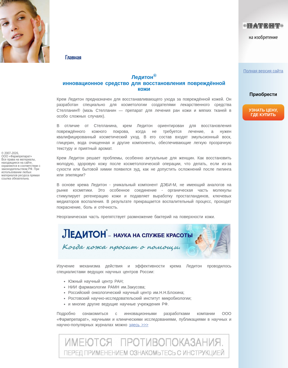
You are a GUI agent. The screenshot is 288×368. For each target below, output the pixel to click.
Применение (168, 58)
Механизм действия (215, 58)
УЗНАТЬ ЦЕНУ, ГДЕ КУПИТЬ (263, 112)
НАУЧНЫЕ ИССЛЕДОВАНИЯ (23, 107)
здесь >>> (138, 324)
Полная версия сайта (263, 71)
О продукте (120, 58)
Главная (73, 58)
